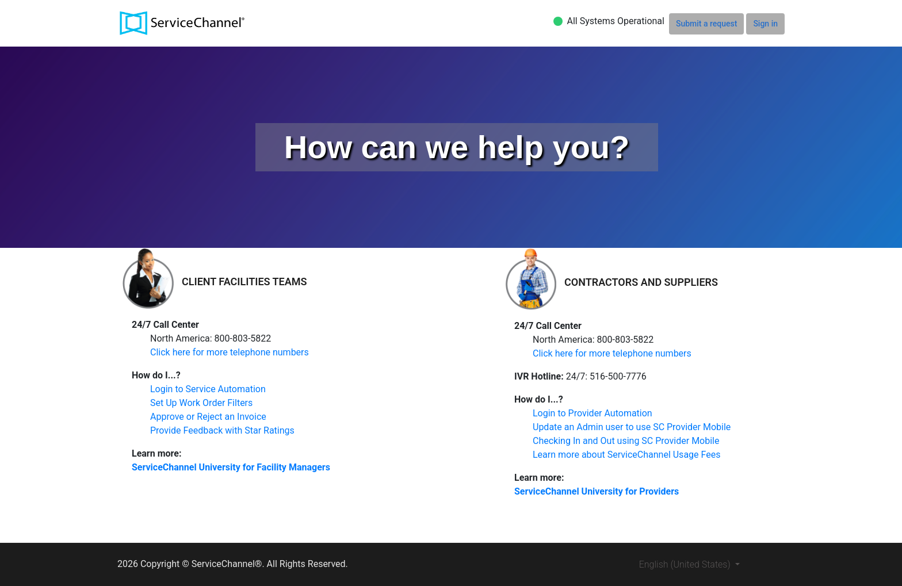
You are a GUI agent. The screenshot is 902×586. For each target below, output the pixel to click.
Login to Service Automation (208, 389)
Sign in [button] (765, 23)
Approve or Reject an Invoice (208, 416)
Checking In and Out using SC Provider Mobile (626, 440)
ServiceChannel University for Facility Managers (231, 467)
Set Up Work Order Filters (201, 402)
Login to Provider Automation (592, 413)
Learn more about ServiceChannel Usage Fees (626, 454)
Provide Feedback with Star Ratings (222, 430)
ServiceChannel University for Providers (596, 491)
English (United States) (686, 564)
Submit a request (706, 23)
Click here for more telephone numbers (229, 352)
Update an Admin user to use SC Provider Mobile (632, 427)
